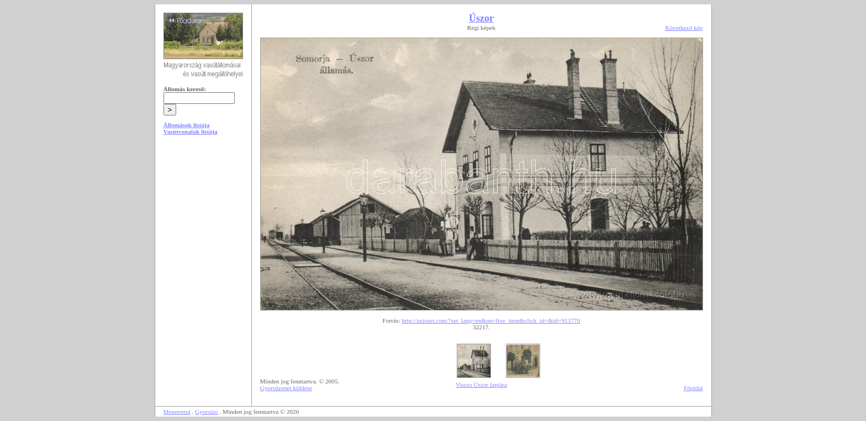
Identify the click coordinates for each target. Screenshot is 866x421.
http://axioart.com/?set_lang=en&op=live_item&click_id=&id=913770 (491, 320)
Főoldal (693, 388)
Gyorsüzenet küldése (286, 388)
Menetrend (177, 411)
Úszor (481, 18)
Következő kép (684, 27)
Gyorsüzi (206, 411)
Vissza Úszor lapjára (481, 384)
